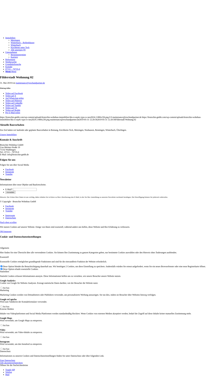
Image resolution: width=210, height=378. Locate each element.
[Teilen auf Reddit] (12, 110)
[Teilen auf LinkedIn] (13, 103)
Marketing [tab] (4, 290)
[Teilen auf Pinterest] (13, 100)
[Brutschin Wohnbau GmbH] (20, 33)
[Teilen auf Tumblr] (13, 105)
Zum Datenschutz (7, 360)
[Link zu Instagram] (9, 172)
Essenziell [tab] (4, 257)
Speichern (18, 363)
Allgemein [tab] (4, 248)
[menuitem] (107, 44)
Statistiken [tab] (4, 271)
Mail (7, 374)
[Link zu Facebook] (9, 169)
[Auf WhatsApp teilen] (14, 98)
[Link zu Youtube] (9, 174)
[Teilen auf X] (10, 96)
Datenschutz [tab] (5, 351)
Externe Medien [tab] (7, 309)
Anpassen (7, 231)
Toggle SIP (10, 370)
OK (1, 231)
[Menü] (10, 71)
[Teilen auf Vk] (11, 108)
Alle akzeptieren (7, 363)
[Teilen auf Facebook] (14, 93)
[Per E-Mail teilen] (12, 112)
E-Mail (8, 189)
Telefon (8, 372)
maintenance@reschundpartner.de (30, 83)
